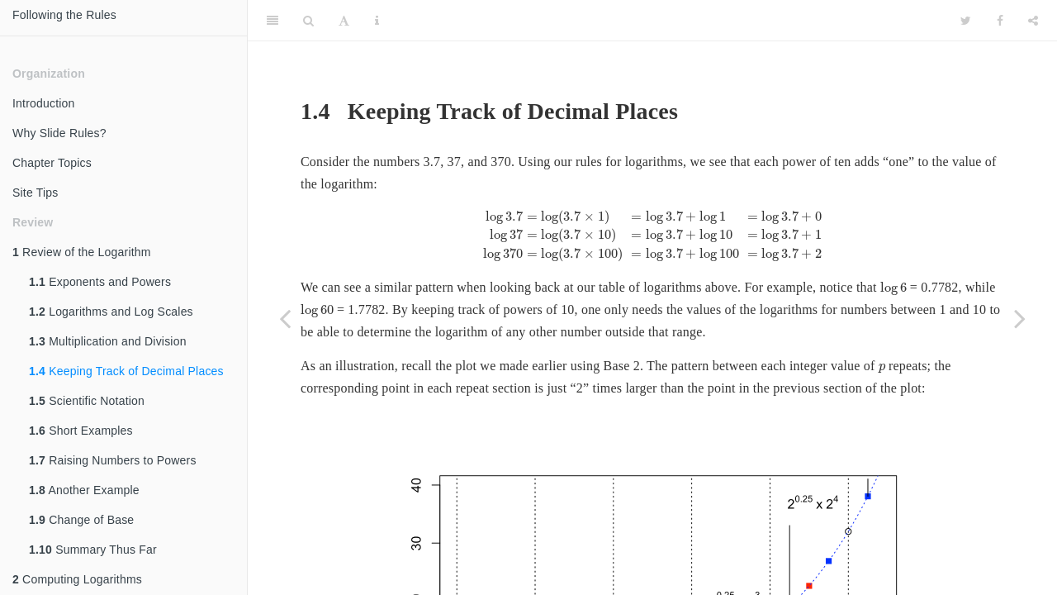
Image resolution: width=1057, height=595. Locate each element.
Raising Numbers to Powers (113, 460)
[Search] (308, 20)
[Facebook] (1000, 20)
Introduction (43, 103)
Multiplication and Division (108, 341)
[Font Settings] (344, 20)
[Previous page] (285, 318)
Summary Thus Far (93, 549)
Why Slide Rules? (59, 133)
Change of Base (81, 519)
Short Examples (81, 430)
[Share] (1033, 20)
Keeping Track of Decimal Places (126, 371)
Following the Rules (64, 14)
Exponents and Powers (100, 281)
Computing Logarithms (77, 579)
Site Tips (35, 192)
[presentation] (652, 235)
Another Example (84, 490)
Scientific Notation (87, 400)
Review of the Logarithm (81, 252)
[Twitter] (966, 20)
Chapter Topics (52, 162)
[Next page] (1020, 318)
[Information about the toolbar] (377, 20)
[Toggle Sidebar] (272, 20)
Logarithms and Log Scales (111, 311)
